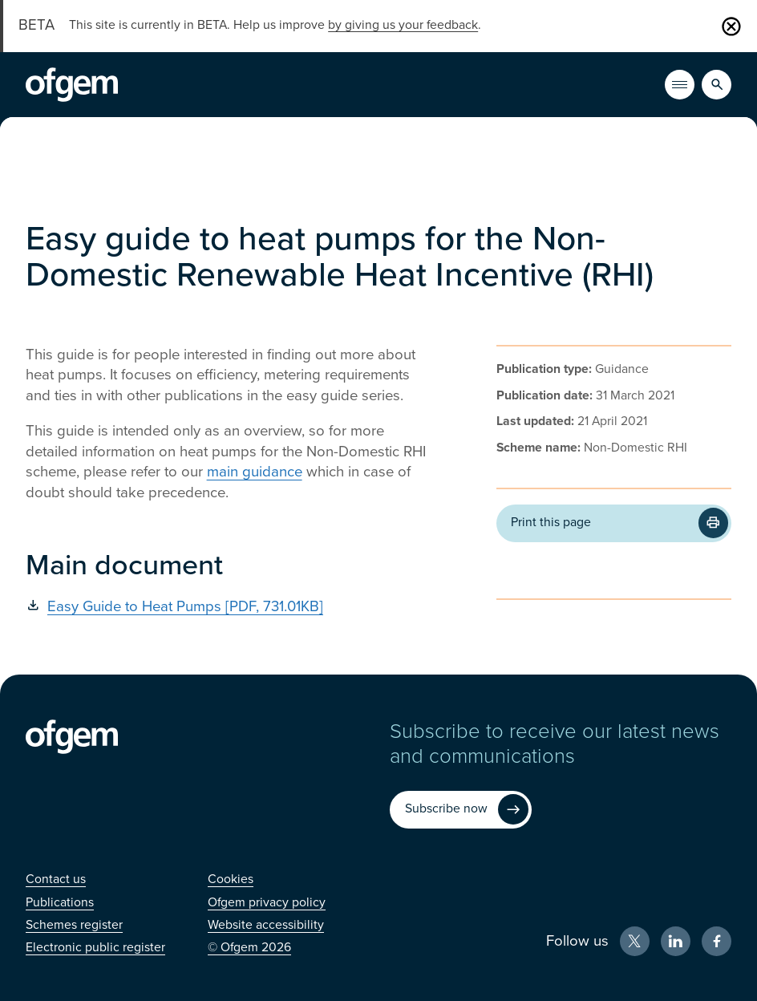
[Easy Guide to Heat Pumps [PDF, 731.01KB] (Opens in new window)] (232, 606)
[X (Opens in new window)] (635, 941)
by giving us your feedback (403, 25)
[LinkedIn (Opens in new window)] (675, 941)
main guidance (254, 471)
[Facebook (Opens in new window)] (716, 941)
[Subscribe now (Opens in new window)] (461, 810)
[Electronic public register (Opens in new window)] (95, 947)
